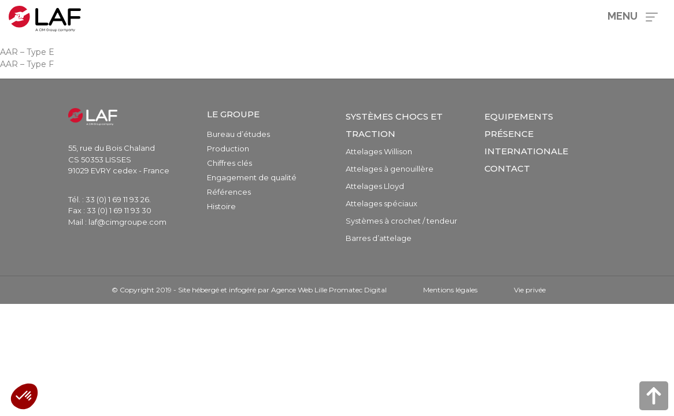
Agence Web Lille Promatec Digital (329, 289)
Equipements (518, 116)
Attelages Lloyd (375, 186)
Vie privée (530, 289)
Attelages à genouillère (390, 168)
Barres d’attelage (379, 238)
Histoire (221, 206)
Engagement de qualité (252, 177)
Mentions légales (450, 289)
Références (229, 191)
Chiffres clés (229, 163)
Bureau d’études (238, 134)
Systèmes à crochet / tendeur (401, 220)
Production (228, 148)
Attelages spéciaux (381, 203)
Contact (507, 168)
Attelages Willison (379, 151)
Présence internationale (526, 142)
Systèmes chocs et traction (394, 125)
